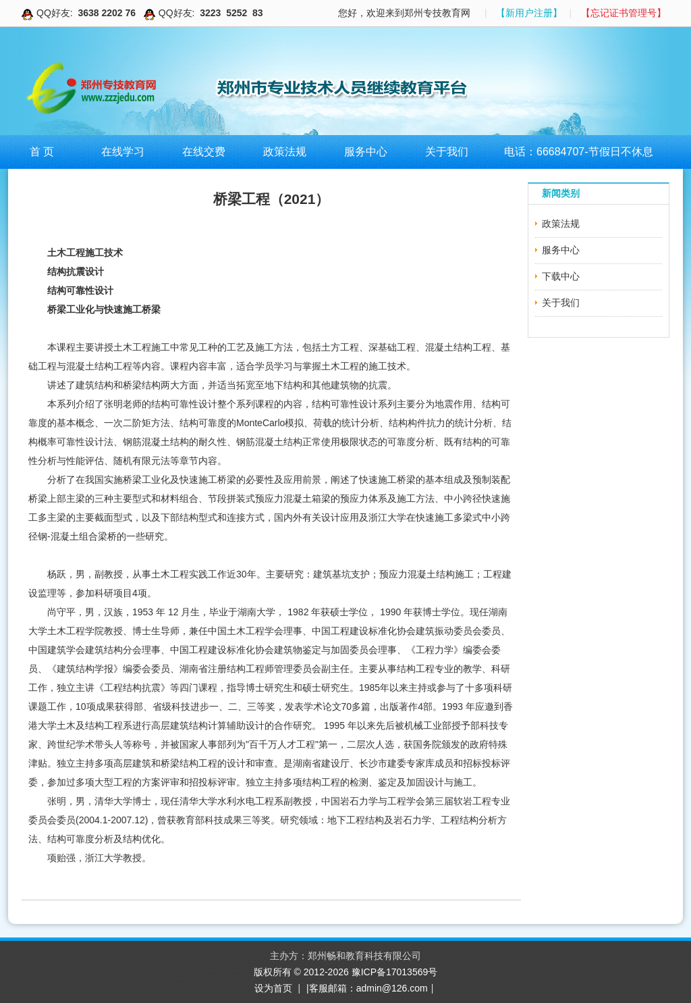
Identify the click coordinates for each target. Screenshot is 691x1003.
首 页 (42, 151)
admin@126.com (392, 988)
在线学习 (122, 151)
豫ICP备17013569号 (395, 972)
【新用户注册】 (529, 12)
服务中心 (365, 151)
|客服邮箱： (331, 988)
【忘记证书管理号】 (623, 12)
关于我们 (446, 151)
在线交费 (203, 151)
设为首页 (273, 988)
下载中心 (561, 276)
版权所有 (274, 972)
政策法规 (284, 151)
